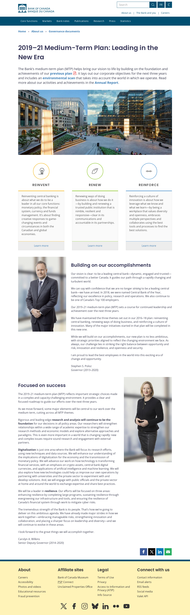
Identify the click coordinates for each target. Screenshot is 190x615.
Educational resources (32, 591)
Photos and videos (29, 587)
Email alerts (144, 582)
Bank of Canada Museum (73, 577)
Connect (65, 582)
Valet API (142, 596)
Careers (165, 12)
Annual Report (106, 82)
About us (126, 12)
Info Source (105, 595)
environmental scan (59, 78)
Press (112, 21)
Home (22, 31)
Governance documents (64, 31)
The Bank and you (146, 12)
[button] (143, 551)
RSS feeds (143, 587)
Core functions (29, 21)
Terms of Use (106, 577)
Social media (145, 591)
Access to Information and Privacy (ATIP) (114, 588)
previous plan (61, 73)
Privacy (102, 582)
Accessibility (25, 582)
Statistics (125, 21)
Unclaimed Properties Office (75, 587)
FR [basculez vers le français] (161, 5)
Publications (81, 21)
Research (99, 21)
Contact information (149, 577)
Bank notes (63, 21)
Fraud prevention (29, 596)
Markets (47, 21)
